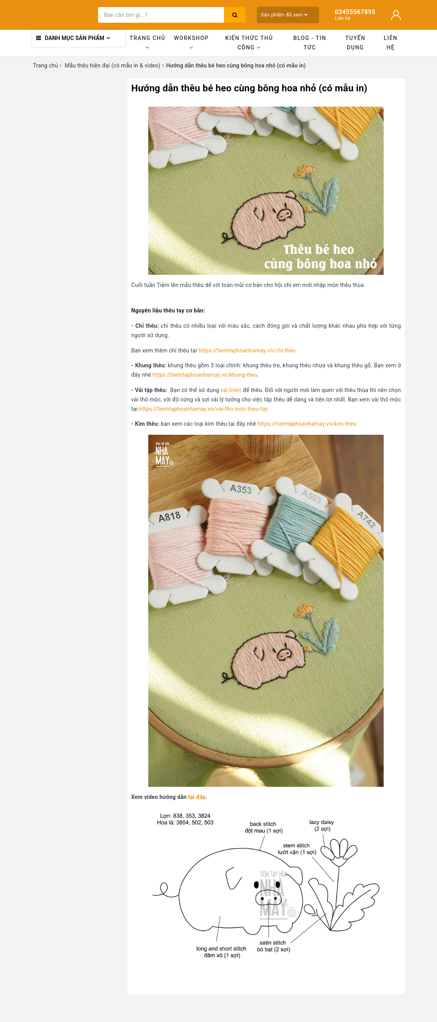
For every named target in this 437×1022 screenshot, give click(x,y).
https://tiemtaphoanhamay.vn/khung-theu (205, 375)
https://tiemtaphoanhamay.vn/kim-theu (306, 424)
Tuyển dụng (355, 43)
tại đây (196, 797)
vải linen (230, 390)
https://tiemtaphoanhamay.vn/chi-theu (247, 350)
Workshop (191, 42)
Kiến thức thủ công (249, 43)
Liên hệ (390, 43)
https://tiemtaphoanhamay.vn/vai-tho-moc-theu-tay (203, 409)
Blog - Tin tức (309, 43)
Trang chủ (147, 42)
